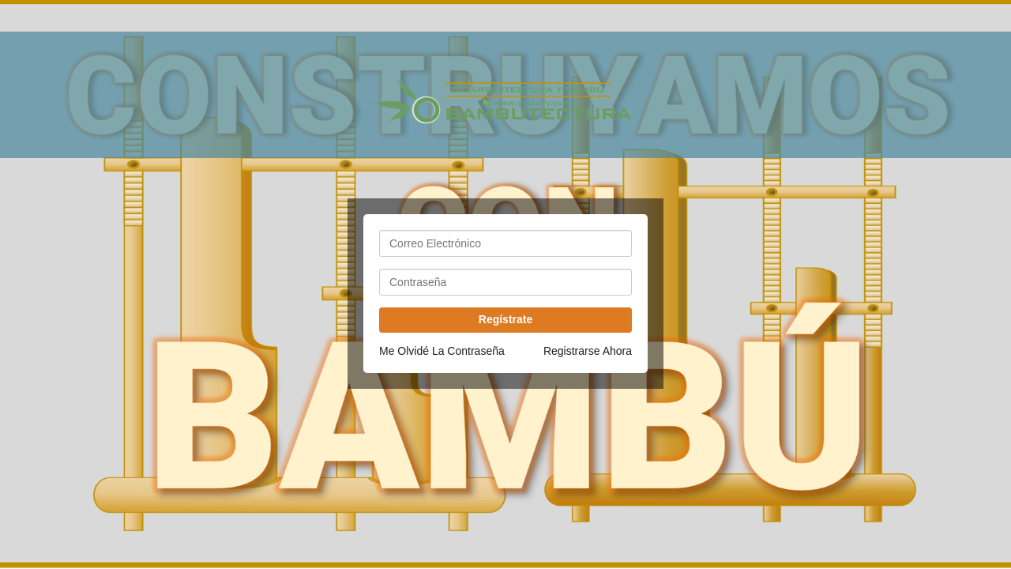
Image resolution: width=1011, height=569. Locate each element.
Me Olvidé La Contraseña (442, 351)
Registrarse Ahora (587, 351)
